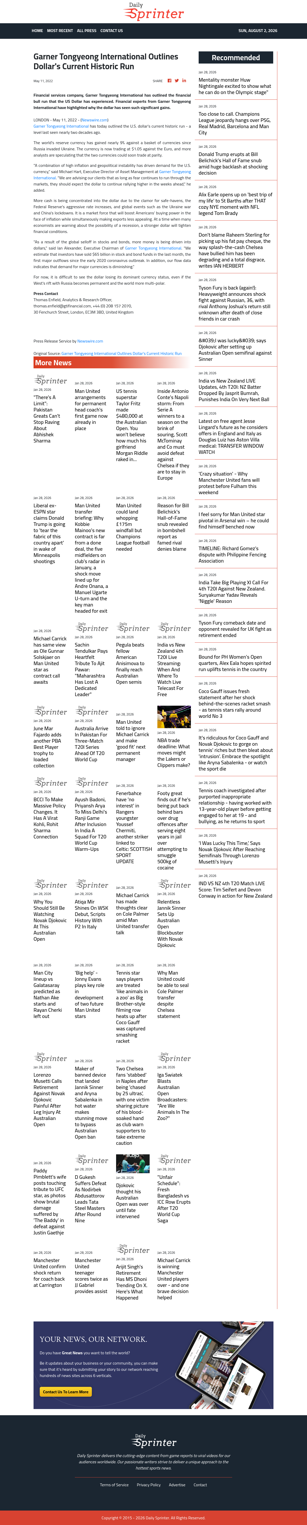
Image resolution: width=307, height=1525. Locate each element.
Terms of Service (114, 1485)
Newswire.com (94, 120)
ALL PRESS (86, 30)
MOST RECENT (60, 30)
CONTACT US (112, 30)
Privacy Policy (149, 1485)
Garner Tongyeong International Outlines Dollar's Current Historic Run (122, 353)
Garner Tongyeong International (61, 126)
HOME (37, 30)
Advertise (177, 1485)
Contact (200, 1485)
